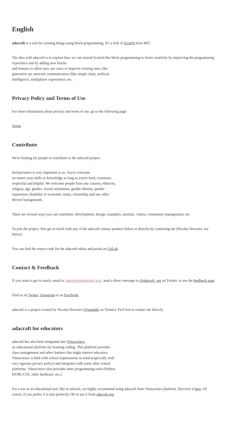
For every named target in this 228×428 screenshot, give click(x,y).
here (198, 389)
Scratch (129, 43)
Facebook (71, 295)
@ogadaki (91, 310)
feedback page (204, 280)
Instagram (47, 295)
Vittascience (75, 342)
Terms (16, 126)
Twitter (33, 295)
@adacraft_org (150, 280)
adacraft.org (105, 394)
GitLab (112, 249)
